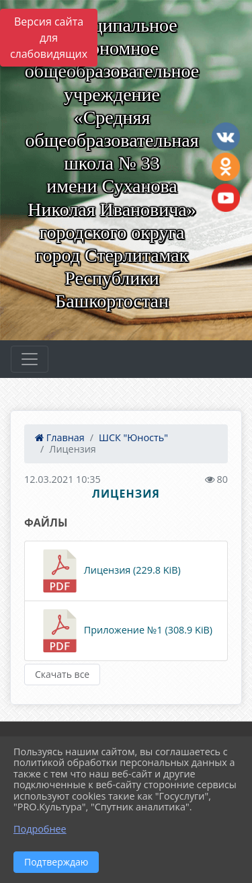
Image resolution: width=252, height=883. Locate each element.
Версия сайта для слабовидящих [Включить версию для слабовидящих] (48, 37)
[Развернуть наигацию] (29, 359)
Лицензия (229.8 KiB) (109, 570)
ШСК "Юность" (133, 437)
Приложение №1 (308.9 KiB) (125, 630)
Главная (60, 437)
